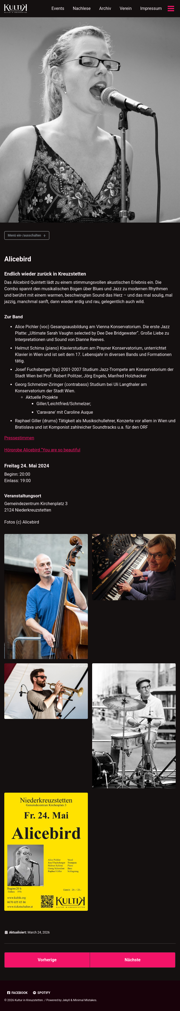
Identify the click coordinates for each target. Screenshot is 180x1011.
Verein (126, 8)
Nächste (132, 959)
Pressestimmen (19, 437)
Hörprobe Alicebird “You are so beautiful (42, 449)
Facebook (17, 993)
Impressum (151, 8)
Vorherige (47, 959)
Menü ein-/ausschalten (24, 235)
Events (57, 8)
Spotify (41, 993)
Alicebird (17, 259)
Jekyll (66, 1000)
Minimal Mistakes (84, 1000)
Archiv (105, 8)
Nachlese (82, 8)
